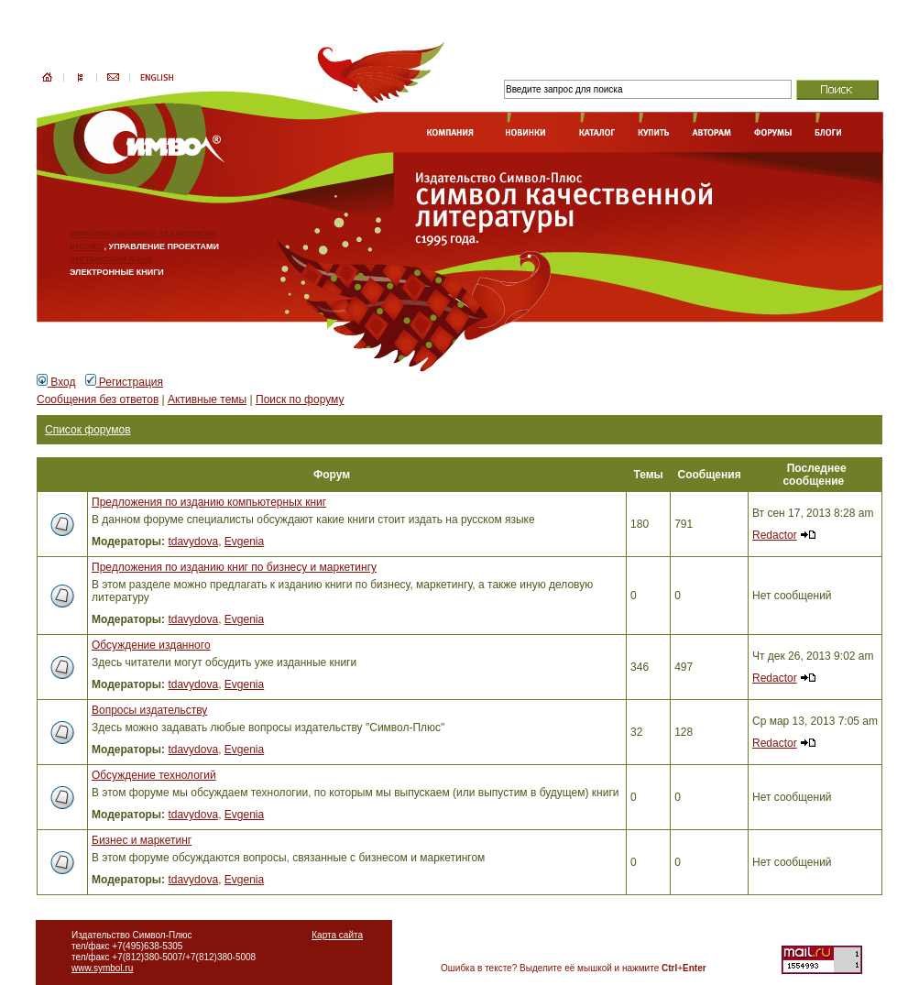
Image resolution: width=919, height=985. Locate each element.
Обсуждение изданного (151, 645)
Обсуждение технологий (154, 775)
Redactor (774, 535)
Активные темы (207, 399)
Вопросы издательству (149, 710)
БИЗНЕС (87, 246)
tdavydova (193, 541)
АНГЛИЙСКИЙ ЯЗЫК (111, 259)
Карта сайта (337, 935)
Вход (56, 382)
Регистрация (124, 382)
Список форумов (88, 429)
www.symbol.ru (102, 968)
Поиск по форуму (300, 399)
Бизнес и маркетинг (141, 840)
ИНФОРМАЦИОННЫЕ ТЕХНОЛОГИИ (143, 233)
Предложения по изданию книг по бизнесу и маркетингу (234, 567)
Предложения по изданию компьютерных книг (209, 502)
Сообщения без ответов (98, 399)
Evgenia (244, 541)
